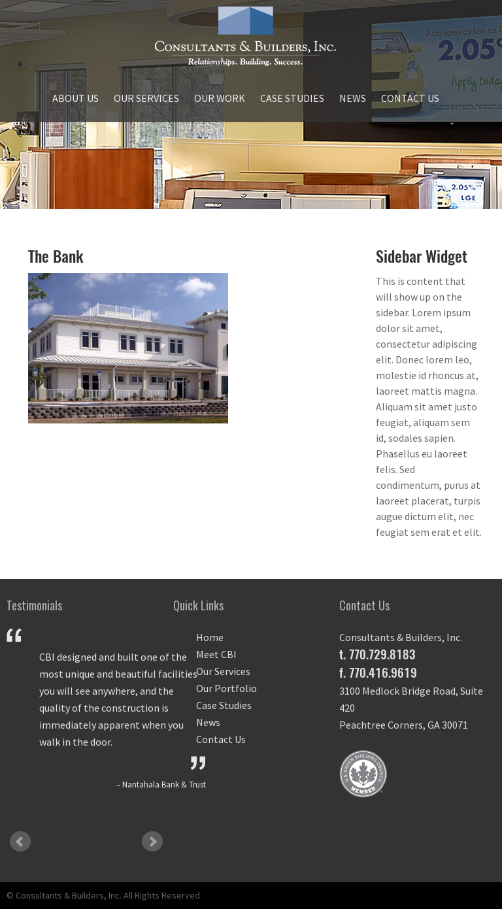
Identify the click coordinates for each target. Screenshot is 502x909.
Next (152, 841)
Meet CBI (216, 654)
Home (210, 637)
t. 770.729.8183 (377, 654)
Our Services (146, 98)
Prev (20, 841)
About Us (75, 98)
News (352, 98)
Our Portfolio (226, 688)
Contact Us (410, 98)
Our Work (219, 98)
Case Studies (292, 98)
